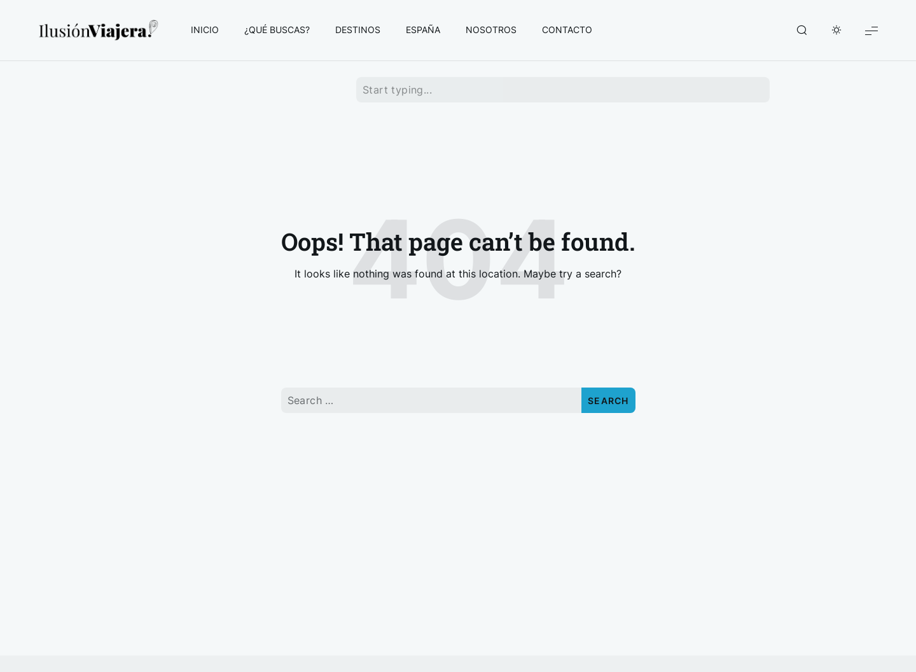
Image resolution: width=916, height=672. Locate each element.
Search (608, 400)
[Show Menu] (871, 30)
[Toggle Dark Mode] (836, 30)
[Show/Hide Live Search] (801, 30)
